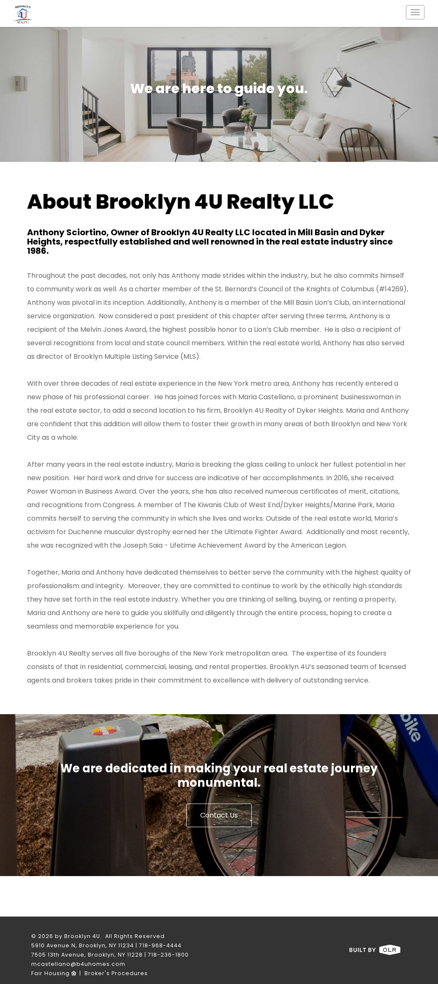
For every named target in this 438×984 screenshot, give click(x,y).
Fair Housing (53, 973)
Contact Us (219, 815)
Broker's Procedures (116, 973)
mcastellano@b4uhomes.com (78, 964)
